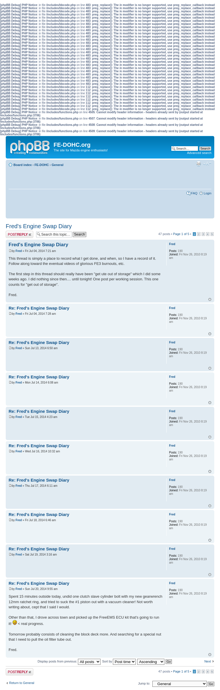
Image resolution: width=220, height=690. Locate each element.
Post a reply (19, 234)
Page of (181, 234)
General (57, 165)
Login (207, 193)
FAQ (194, 193)
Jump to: (144, 683)
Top (209, 299)
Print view (198, 163)
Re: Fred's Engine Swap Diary (39, 308)
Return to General (21, 683)
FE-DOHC (41, 165)
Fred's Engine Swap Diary (39, 226)
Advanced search (199, 153)
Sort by (119, 661)
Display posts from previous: (69, 661)
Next (207, 661)
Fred (18, 251)
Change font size (207, 163)
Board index (22, 165)
